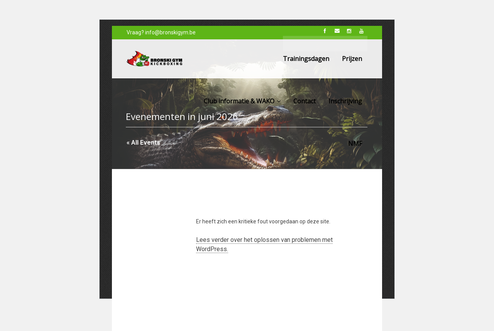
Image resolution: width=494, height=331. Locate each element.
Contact (304, 101)
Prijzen (352, 58)
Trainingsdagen (306, 58)
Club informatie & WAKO (242, 101)
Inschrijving (345, 101)
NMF (355, 143)
